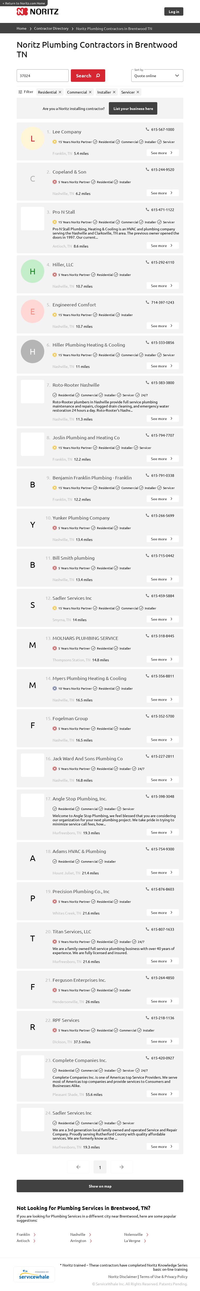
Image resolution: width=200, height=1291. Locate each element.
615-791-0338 (159, 475)
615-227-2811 (159, 756)
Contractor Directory (51, 28)
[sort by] (165, 75)
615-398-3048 (159, 796)
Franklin (26, 1234)
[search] (88, 75)
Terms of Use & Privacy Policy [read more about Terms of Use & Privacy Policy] (164, 1276)
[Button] (173, 11)
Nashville (81, 1234)
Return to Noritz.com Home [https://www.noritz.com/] (24, 3)
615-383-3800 (159, 382)
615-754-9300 (159, 849)
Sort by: (138, 70)
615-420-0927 (159, 1057)
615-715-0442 (159, 555)
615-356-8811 (159, 676)
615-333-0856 (159, 342)
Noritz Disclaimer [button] (123, 1276)
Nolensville (136, 1234)
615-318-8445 (159, 635)
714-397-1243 (159, 302)
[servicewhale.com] (33, 1274)
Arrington (81, 1240)
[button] (157, 75)
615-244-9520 (159, 169)
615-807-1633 (159, 929)
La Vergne (135, 1240)
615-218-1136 (159, 1017)
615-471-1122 (159, 209)
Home (22, 28)
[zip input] (43, 75)
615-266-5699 (159, 515)
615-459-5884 (159, 595)
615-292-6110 (159, 262)
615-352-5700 (159, 716)
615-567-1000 (159, 129)
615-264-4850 (159, 977)
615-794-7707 (159, 435)
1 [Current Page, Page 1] (100, 1167)
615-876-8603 (159, 889)
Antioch (26, 1240)
